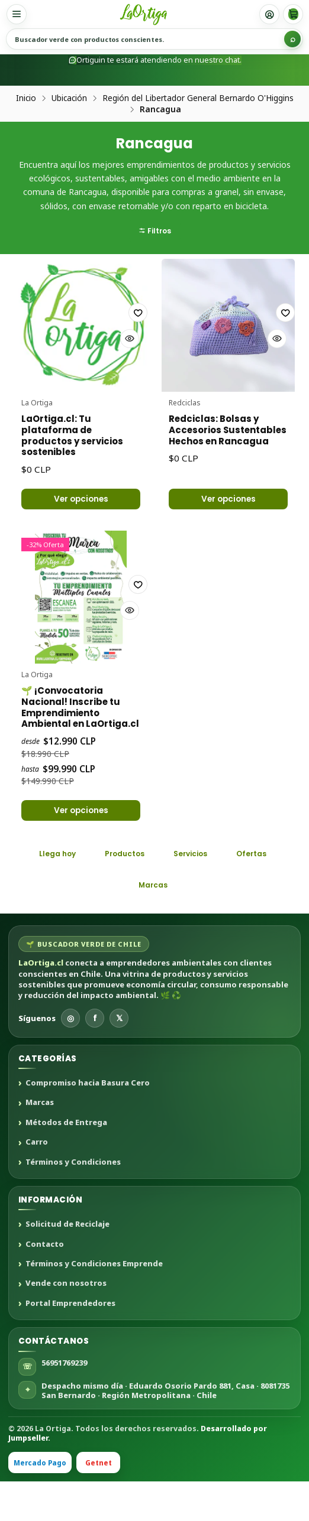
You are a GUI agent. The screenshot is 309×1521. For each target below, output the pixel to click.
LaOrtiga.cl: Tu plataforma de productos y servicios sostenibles (80, 432)
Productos (124, 893)
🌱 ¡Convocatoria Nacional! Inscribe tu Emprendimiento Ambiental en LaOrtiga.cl (78, 727)
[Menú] (16, 14)
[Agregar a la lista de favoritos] (120, 329)
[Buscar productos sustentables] (154, 39)
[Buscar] (292, 39)
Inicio (26, 98)
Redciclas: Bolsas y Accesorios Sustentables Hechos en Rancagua (227, 432)
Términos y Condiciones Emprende (94, 1303)
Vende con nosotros (66, 1323)
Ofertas (251, 893)
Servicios (190, 893)
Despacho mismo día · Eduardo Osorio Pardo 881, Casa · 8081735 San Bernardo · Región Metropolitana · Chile (165, 1429)
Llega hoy (57, 893)
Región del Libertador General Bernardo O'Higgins (198, 98)
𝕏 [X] (119, 1056)
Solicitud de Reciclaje (67, 1264)
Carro (36, 1182)
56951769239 (64, 1401)
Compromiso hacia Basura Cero (87, 1122)
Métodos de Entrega (66, 1161)
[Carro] (293, 14)
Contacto (44, 1283)
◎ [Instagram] (70, 1056)
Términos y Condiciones (73, 1201)
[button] (155, 185)
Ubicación (69, 98)
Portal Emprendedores (70, 1342)
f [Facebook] (95, 1056)
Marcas (153, 924)
